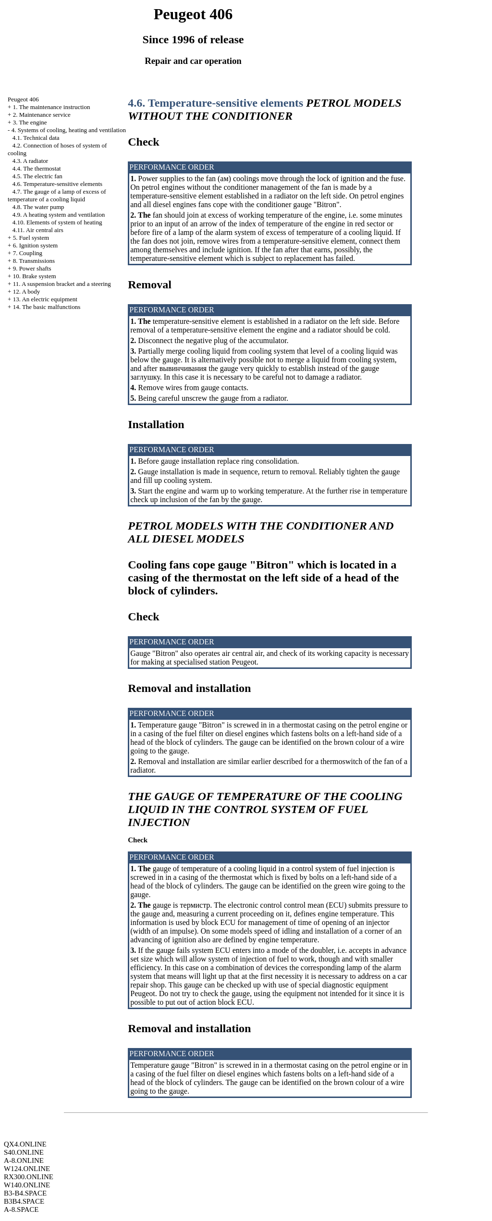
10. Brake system (34, 276)
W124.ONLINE (27, 1168)
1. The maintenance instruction (51, 107)
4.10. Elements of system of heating (57, 222)
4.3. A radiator (30, 160)
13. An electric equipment (45, 299)
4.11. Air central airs (37, 230)
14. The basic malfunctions (47, 306)
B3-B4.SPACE (25, 1193)
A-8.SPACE (21, 1209)
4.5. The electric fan (37, 176)
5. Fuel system (31, 237)
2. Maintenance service (42, 114)
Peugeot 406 (23, 99)
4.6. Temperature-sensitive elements (57, 183)
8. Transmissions (34, 260)
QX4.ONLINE (25, 1144)
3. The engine (30, 122)
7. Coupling (27, 253)
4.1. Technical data (36, 137)
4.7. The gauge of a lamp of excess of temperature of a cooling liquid (57, 195)
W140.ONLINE (27, 1185)
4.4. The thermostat (36, 168)
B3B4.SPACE (24, 1201)
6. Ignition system (35, 245)
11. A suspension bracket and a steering (62, 283)
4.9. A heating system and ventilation (58, 214)
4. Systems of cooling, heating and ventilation (69, 130)
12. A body (26, 291)
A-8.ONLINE (24, 1160)
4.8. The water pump (38, 206)
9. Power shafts (32, 268)
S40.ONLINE (24, 1152)
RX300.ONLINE (28, 1177)
